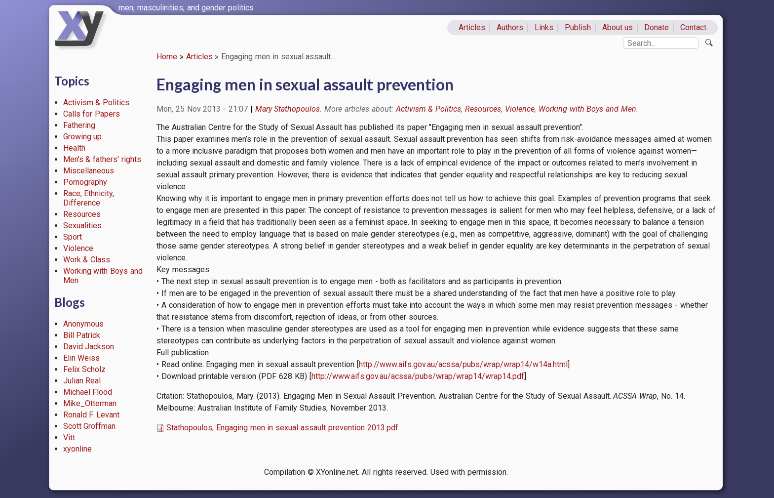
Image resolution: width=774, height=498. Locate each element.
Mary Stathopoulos (287, 109)
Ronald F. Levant (91, 414)
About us (617, 27)
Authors (510, 27)
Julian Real (82, 380)
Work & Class (87, 259)
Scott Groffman (89, 426)
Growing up (82, 136)
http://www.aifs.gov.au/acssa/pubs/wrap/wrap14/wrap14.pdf (417, 376)
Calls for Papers (91, 114)
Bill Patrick (82, 335)
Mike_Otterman (89, 403)
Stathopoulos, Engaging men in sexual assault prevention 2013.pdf (282, 427)
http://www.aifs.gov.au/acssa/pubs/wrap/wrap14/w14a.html (463, 364)
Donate (656, 27)
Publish (578, 27)
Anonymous (83, 324)
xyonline (77, 449)
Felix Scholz (84, 369)
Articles (472, 27)
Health (74, 148)
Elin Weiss (81, 358)
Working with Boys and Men (587, 109)
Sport (72, 237)
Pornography (85, 182)
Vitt (69, 437)
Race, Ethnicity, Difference (89, 198)
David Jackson (89, 346)
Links (544, 27)
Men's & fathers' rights (102, 159)
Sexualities (82, 225)
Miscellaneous (88, 170)
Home (166, 56)
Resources (82, 214)
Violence (78, 248)
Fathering (79, 125)
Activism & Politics (96, 102)
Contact (693, 27)
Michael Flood (88, 392)
